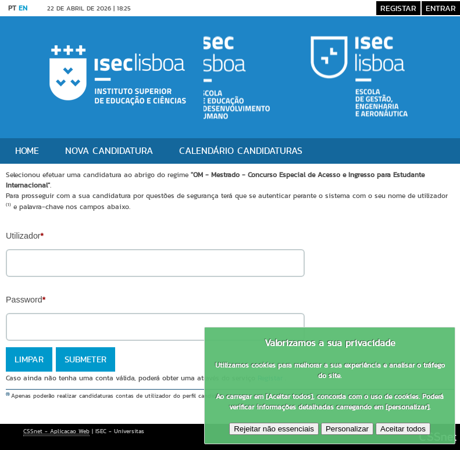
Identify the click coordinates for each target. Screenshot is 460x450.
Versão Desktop (170, 8)
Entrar (441, 8)
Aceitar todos (403, 428)
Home (27, 150)
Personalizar (347, 428)
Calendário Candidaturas (240, 150)
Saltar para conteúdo (241, 8)
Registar (398, 8)
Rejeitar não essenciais (274, 428)
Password (25, 299)
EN (23, 8)
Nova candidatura (109, 150)
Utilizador (25, 235)
